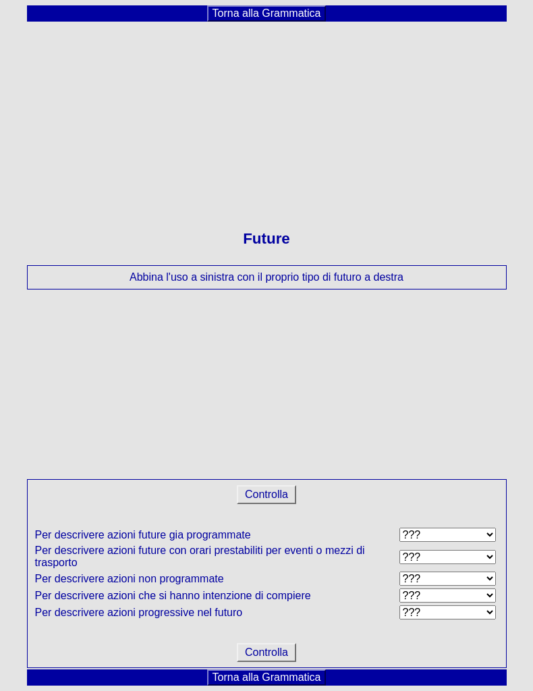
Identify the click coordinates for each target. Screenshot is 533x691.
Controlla (266, 494)
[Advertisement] (267, 117)
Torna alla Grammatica (267, 13)
